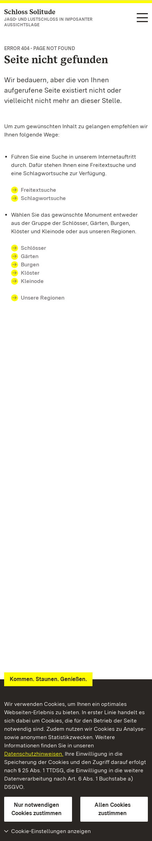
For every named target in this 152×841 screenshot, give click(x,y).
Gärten (29, 256)
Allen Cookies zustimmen (113, 809)
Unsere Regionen (42, 297)
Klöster (30, 273)
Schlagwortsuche (43, 198)
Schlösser (33, 248)
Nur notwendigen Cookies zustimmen (36, 809)
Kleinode (32, 281)
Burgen (30, 264)
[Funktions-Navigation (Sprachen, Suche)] (142, 18)
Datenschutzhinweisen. (33, 753)
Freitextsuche (38, 190)
